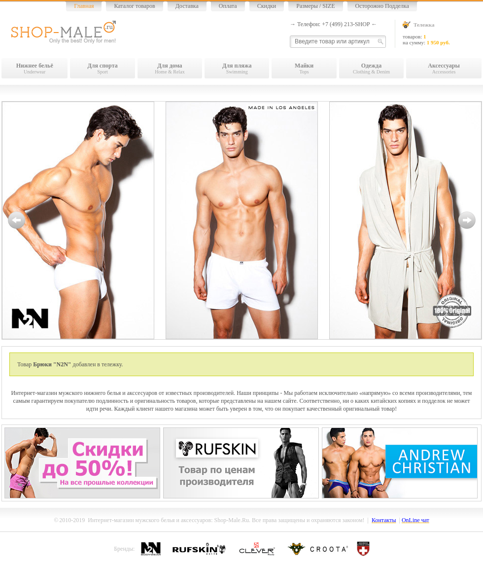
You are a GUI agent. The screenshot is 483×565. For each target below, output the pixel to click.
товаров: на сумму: (442, 33)
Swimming (237, 68)
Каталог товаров (134, 5)
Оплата (228, 5)
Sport (102, 68)
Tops (304, 68)
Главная (84, 5)
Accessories (444, 68)
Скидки (266, 5)
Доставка (187, 5)
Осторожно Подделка (382, 5)
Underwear (34, 68)
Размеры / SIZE (315, 5)
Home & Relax (170, 68)
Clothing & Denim (371, 68)
